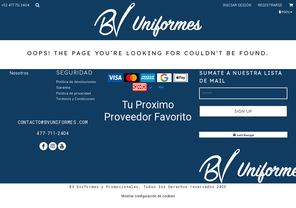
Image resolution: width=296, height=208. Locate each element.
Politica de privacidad (73, 94)
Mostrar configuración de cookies (148, 196)
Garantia (63, 88)
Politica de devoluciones (76, 82)
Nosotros (19, 73)
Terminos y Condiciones (75, 99)
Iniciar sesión (237, 5)
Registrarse (270, 5)
